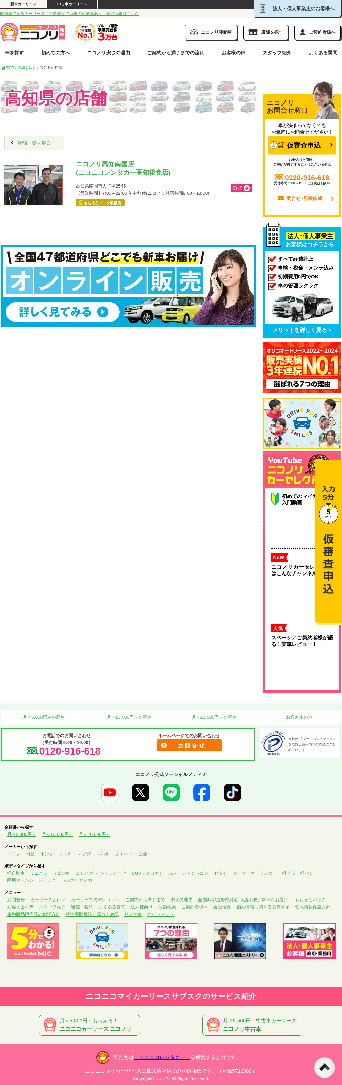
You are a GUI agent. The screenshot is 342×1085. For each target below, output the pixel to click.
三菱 (142, 853)
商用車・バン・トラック (31, 880)
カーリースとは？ (48, 899)
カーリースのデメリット (95, 899)
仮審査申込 (295, 145)
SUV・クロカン (148, 873)
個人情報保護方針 (312, 906)
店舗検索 (167, 906)
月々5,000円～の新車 (43, 717)
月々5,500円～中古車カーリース (254, 1025)
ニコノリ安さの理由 (108, 52)
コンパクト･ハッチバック (101, 873)
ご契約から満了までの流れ (175, 52)
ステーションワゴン (189, 873)
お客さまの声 (298, 717)
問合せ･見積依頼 (299, 198)
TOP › (9, 68)
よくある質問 (323, 52)
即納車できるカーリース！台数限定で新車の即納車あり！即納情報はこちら (69, 13)
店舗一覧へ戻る (34, 143)
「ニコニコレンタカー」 (162, 1057)
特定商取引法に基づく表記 (92, 914)
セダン (220, 873)
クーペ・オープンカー (255, 873)
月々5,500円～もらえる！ (91, 1025)
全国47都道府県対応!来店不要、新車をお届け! (244, 899)
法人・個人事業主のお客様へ (297, 8)
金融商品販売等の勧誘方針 (33, 914)
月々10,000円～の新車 (128, 717)
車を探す (14, 52)
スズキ (65, 853)
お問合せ (16, 899)
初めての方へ (55, 52)
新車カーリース (23, 4)
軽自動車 (16, 873)
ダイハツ (124, 853)
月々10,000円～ (57, 834)
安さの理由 (181, 899)
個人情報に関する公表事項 (263, 906)
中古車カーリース (72, 4)
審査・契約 (82, 906)
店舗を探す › (27, 68)
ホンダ (46, 853)
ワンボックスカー (79, 880)
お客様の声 (233, 52)
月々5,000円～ (21, 834)
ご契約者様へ (194, 906)
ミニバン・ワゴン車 (50, 873)
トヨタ (13, 853)
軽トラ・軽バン (297, 873)
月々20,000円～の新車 (213, 717)
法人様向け (142, 906)
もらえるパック (310, 899)
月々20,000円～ (94, 834)
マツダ (84, 853)
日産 (30, 853)
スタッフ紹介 (277, 52)
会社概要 (222, 906)
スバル (103, 853)
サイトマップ (160, 914)
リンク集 (133, 914)
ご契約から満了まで (145, 899)
